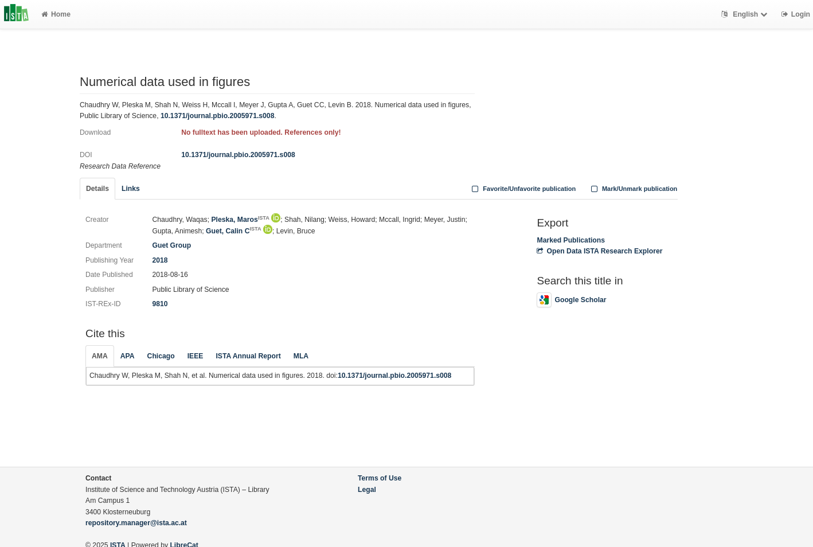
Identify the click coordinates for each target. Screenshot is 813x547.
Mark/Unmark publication (632, 188)
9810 (159, 304)
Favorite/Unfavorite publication (523, 188)
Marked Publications (571, 240)
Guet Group (171, 245)
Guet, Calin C (233, 231)
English (745, 14)
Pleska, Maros (240, 220)
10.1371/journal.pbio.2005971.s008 (218, 116)
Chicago (161, 356)
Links (131, 189)
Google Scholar (571, 300)
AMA (100, 356)
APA (127, 356)
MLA (301, 356)
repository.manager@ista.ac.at (136, 523)
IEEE (195, 356)
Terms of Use (379, 478)
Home (56, 14)
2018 (159, 260)
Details (97, 189)
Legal (367, 490)
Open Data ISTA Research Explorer (599, 251)
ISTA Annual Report (248, 356)
